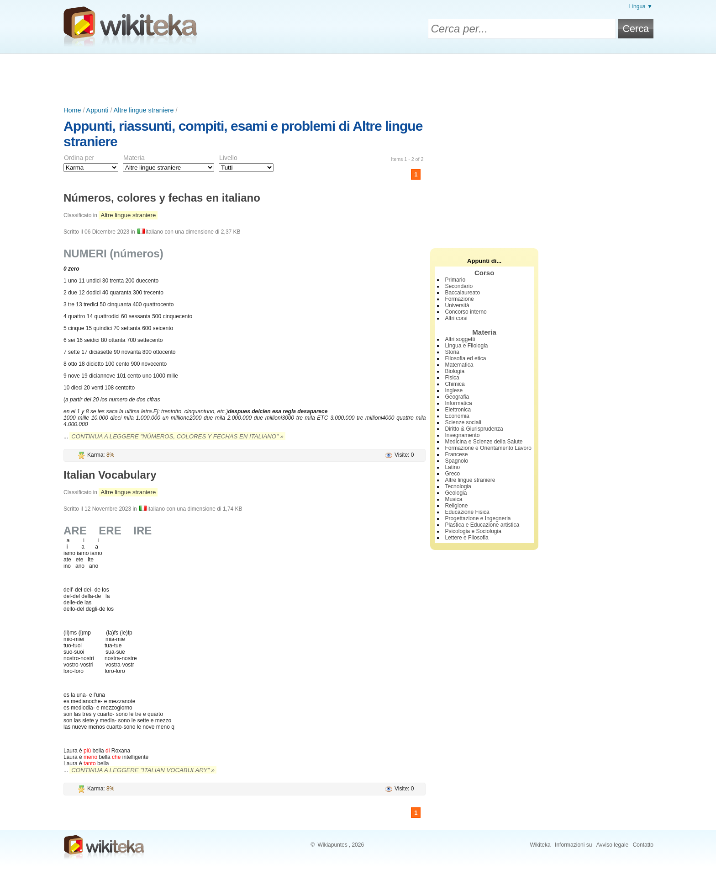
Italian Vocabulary (110, 475)
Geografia (457, 397)
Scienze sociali (463, 422)
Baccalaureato (462, 292)
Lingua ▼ (641, 6)
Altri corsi (456, 318)
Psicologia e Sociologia (473, 531)
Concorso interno (465, 312)
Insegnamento (462, 435)
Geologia (456, 493)
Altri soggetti (460, 339)
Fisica (452, 377)
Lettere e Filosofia (466, 537)
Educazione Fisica (467, 512)
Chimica (454, 384)
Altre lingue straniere (144, 110)
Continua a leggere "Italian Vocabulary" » (142, 770)
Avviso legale (612, 845)
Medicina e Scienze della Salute (483, 441)
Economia (457, 416)
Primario (455, 280)
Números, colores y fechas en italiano (161, 198)
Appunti (97, 110)
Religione (456, 505)
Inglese (454, 390)
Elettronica (458, 409)
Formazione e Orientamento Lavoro (488, 448)
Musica (453, 499)
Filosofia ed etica (465, 358)
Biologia (454, 371)
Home (72, 110)
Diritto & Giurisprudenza (474, 429)
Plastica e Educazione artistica (482, 525)
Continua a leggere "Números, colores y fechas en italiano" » (177, 436)
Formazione (459, 299)
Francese (456, 454)
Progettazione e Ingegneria (478, 518)
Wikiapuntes (332, 845)
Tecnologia (458, 486)
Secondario (459, 286)
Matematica (459, 365)
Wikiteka (540, 845)
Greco (452, 473)
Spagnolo (456, 461)
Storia (452, 352)
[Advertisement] (358, 79)
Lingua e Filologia (466, 345)
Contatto (643, 845)
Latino (452, 467)
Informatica (458, 403)
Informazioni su (573, 845)
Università (457, 305)
